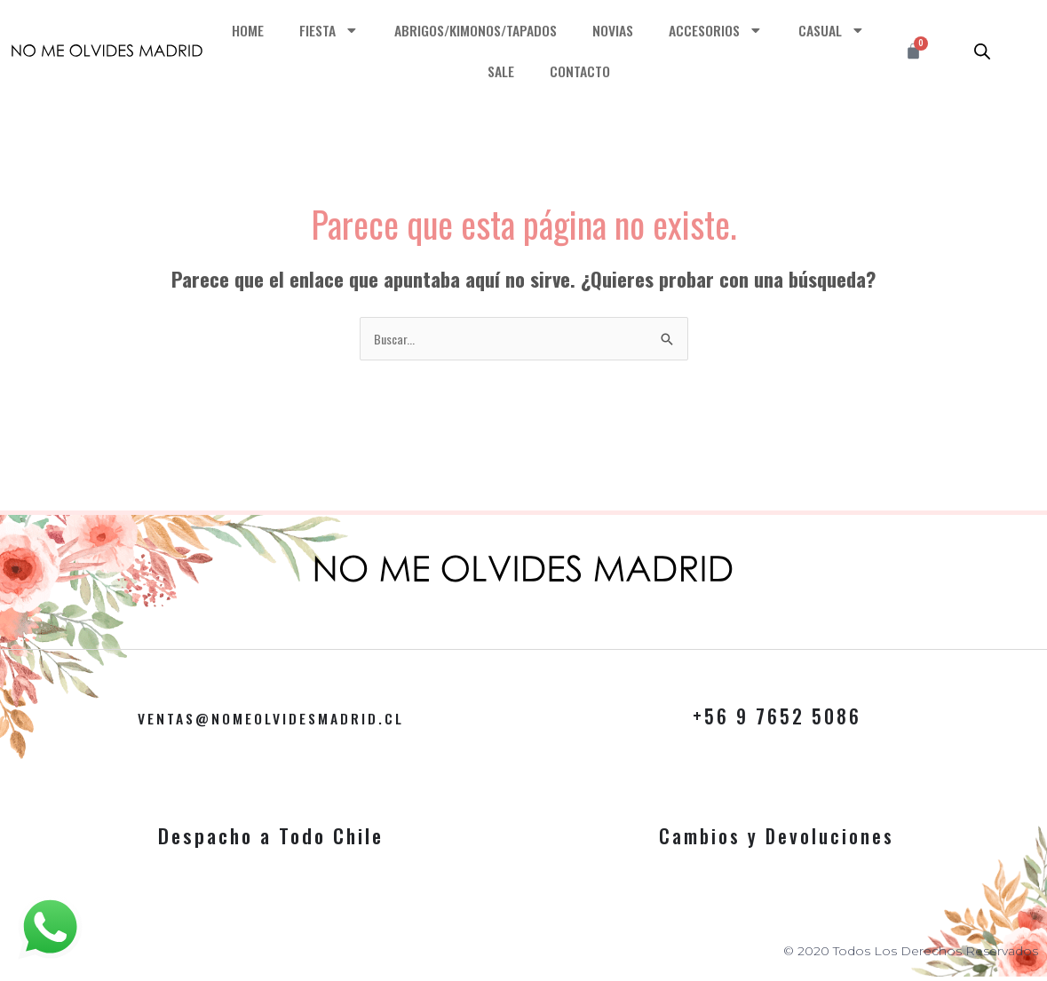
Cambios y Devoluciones (776, 837)
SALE (551, 70)
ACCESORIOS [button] (774, 30)
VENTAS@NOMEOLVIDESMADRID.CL (271, 717)
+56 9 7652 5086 (776, 717)
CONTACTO (632, 70)
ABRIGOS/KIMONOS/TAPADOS (525, 30)
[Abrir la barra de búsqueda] (982, 51)
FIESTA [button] (373, 30)
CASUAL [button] (467, 71)
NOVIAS (668, 30)
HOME (290, 30)
